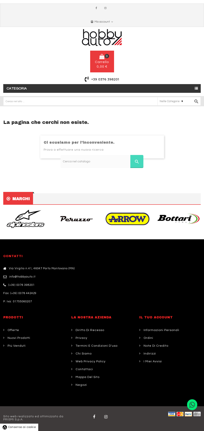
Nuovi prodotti (18, 337)
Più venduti (16, 345)
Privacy (81, 337)
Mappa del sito (87, 377)
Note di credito (155, 345)
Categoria (17, 88)
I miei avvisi (152, 361)
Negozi (81, 384)
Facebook (97, 8)
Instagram (106, 8)
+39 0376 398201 (105, 79)
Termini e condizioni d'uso (96, 345)
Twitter (106, 417)
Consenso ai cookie (19, 427)
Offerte (13, 330)
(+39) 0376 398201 (21, 284)
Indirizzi (149, 353)
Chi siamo (83, 353)
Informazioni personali (161, 330)
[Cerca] (102, 161)
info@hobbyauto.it (22, 276)
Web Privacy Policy (90, 361)
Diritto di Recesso (89, 330)
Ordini (148, 337)
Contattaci (84, 369)
